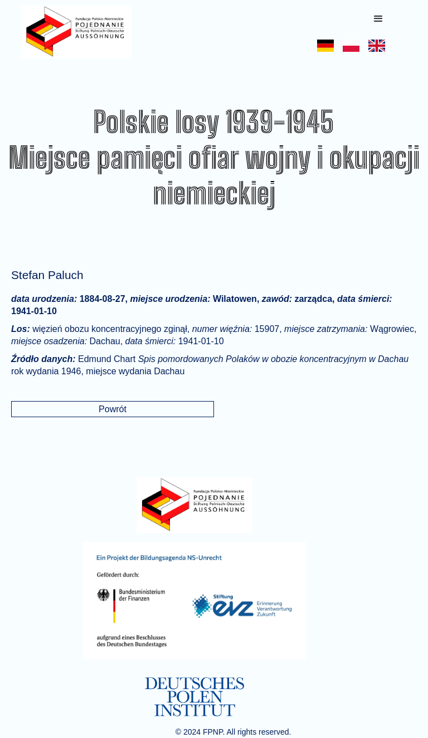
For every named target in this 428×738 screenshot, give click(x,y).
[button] (378, 19)
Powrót (113, 409)
